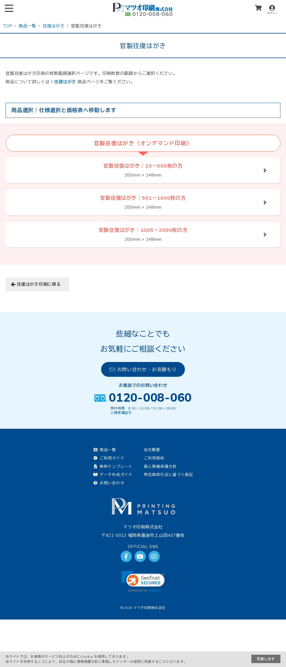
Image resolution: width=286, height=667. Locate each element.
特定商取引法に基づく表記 (168, 474)
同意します (266, 659)
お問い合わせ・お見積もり (143, 369)
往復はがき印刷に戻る (39, 284)
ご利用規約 (154, 458)
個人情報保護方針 (160, 466)
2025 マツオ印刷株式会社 (145, 608)
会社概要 (152, 449)
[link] (143, 581)
